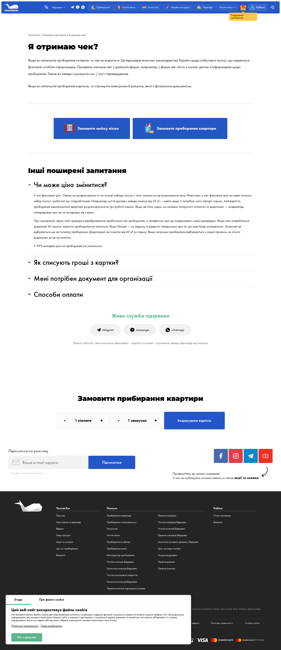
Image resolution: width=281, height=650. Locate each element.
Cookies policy (252, 622)
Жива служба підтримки (140, 315)
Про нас (60, 515)
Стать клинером (222, 515)
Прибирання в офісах (118, 542)
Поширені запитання (54, 35)
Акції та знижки (64, 542)
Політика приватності (24, 626)
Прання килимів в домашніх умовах (126, 588)
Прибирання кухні (117, 548)
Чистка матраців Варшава (172, 522)
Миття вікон (113, 535)
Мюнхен (197, 609)
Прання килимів (166, 568)
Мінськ (242, 609)
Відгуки (60, 528)
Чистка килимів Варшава (120, 562)
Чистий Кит (34, 35)
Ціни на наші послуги (169, 548)
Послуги (112, 508)
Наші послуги (63, 535)
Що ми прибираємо (67, 548)
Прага (216, 609)
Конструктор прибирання (120, 555)
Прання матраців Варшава (172, 535)
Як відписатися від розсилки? (27, 473)
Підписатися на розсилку (28, 450)
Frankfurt (207, 609)
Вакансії (60, 555)
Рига (235, 609)
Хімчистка (112, 528)
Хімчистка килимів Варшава (122, 568)
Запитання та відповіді (68, 522)
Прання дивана (166, 562)
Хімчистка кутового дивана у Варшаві (178, 542)
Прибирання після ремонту (121, 522)
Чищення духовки (167, 555)
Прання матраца (167, 515)
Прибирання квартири (119, 515)
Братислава (254, 609)
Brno (223, 609)
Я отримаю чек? (77, 35)
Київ (229, 609)
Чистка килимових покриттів (122, 575)
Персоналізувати (51, 626)
